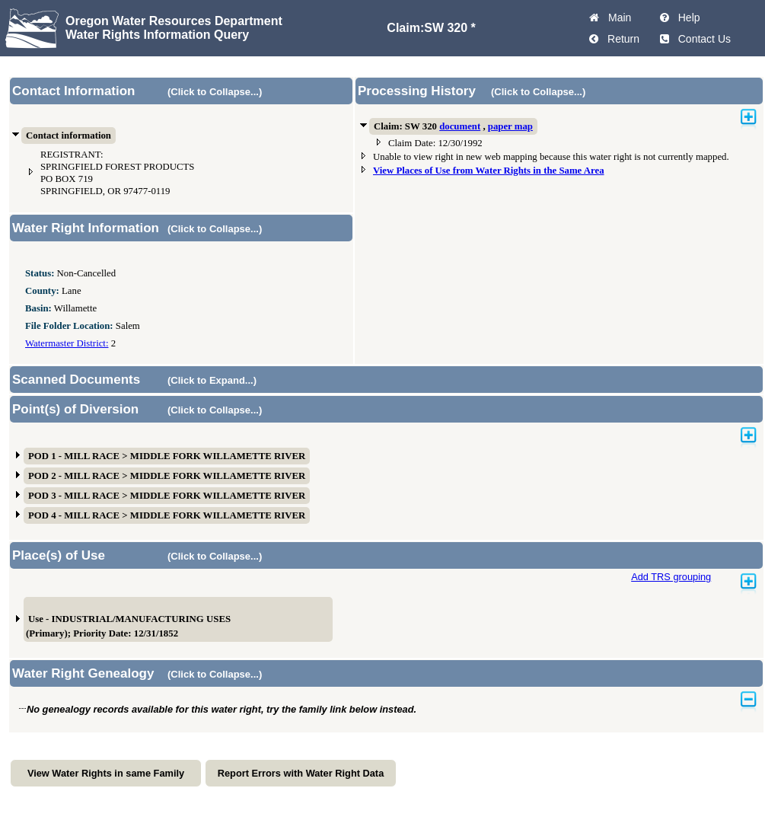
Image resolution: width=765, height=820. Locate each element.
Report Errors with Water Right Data (301, 773)
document (459, 126)
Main (616, 17)
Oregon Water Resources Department (173, 20)
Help (686, 17)
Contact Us (701, 39)
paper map (510, 126)
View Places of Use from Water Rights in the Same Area (488, 170)
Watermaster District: (66, 343)
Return (620, 39)
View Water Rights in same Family (105, 773)
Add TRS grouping (671, 576)
